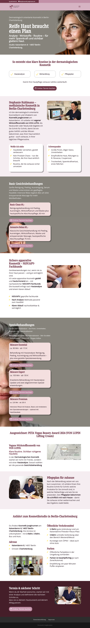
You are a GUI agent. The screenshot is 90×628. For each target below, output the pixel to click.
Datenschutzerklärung (39, 619)
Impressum (51, 619)
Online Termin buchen (46, 88)
